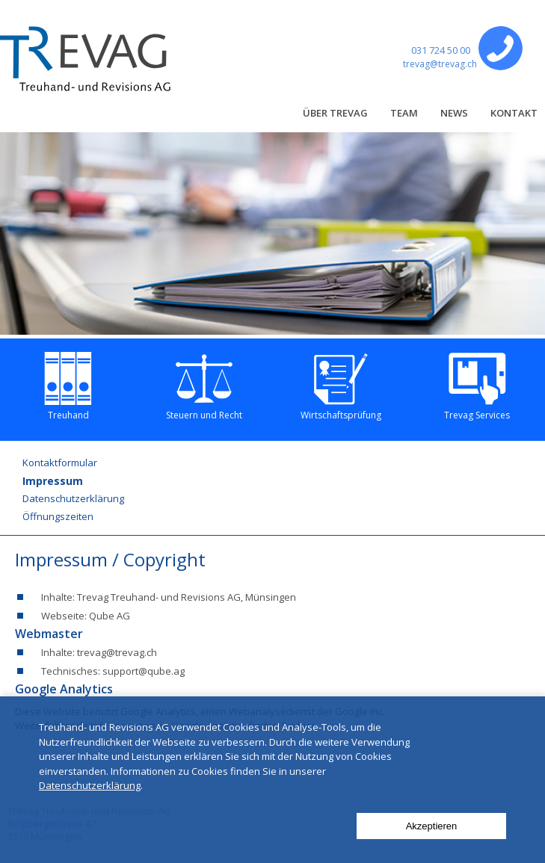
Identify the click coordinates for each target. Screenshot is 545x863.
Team (404, 113)
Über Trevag (335, 113)
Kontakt (514, 113)
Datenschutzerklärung (73, 498)
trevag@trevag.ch (440, 64)
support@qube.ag (143, 671)
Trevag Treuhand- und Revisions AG (159, 597)
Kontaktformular (59, 462)
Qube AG (109, 615)
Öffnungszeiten (57, 516)
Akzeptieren (432, 826)
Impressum (52, 481)
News (454, 113)
